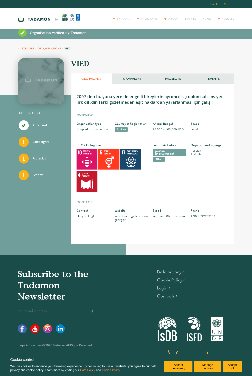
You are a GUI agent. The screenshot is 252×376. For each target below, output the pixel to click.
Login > (163, 261)
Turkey (121, 129)
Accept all (232, 366)
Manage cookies (207, 366)
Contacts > (167, 269)
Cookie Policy (111, 370)
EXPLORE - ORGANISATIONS (42, 49)
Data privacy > (170, 245)
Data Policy (87, 370)
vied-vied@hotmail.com (169, 189)
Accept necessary (178, 366)
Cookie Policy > (171, 253)
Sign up (229, 4)
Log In (214, 4)
